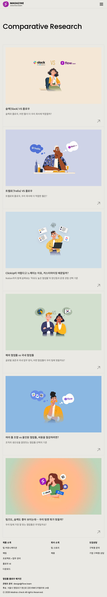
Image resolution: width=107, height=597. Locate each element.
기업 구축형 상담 (96, 553)
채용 (53, 553)
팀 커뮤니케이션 (10, 547)
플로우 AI (7, 563)
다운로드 (7, 568)
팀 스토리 (55, 547)
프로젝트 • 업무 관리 (12, 558)
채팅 (5, 553)
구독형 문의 (94, 547)
